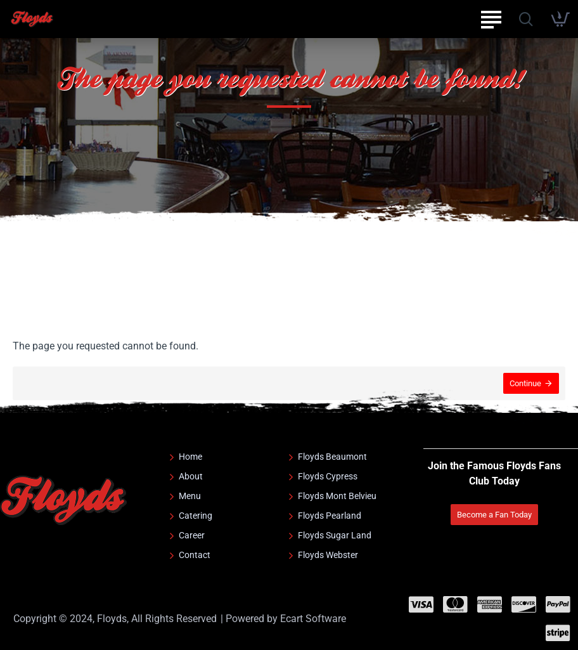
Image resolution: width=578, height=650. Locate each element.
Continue (525, 383)
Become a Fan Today (494, 514)
